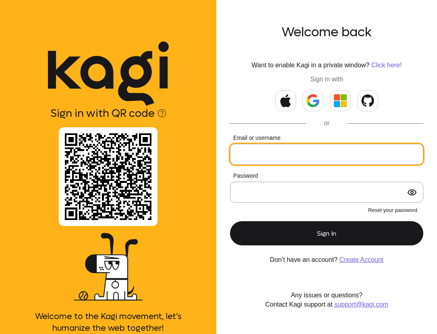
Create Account (361, 259)
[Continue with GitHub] (367, 100)
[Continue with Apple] (285, 100)
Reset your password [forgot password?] (392, 210)
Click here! (386, 65)
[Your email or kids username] (326, 154)
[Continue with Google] (312, 100)
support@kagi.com (361, 304)
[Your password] (326, 192)
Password (245, 175)
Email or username (257, 138)
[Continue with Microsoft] (340, 100)
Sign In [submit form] (326, 233)
